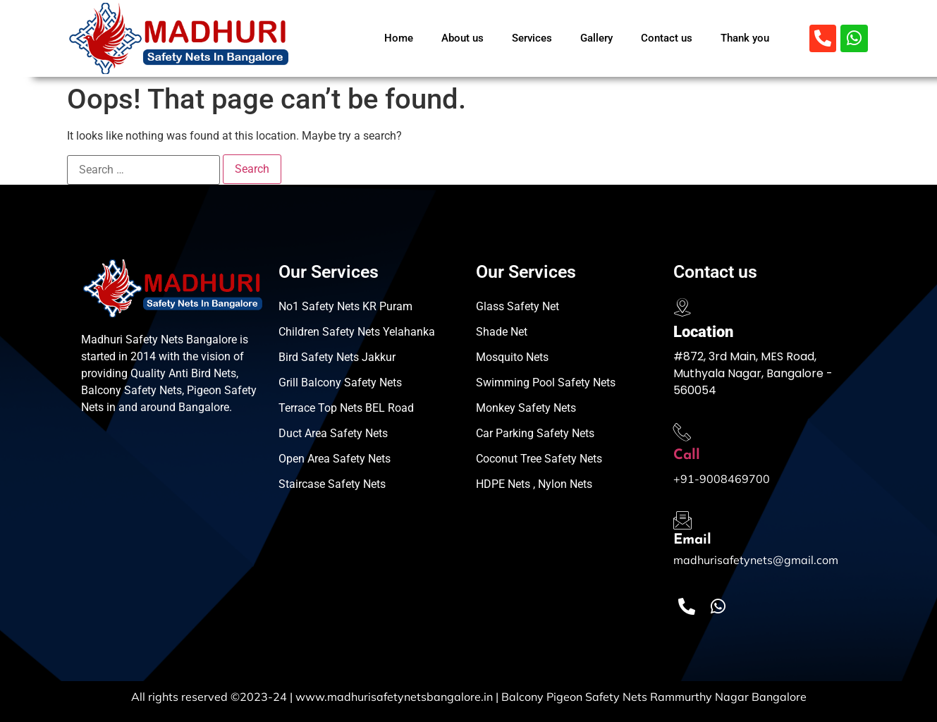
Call (686, 455)
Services (532, 38)
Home (398, 38)
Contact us (666, 38)
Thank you (745, 38)
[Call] (682, 432)
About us (462, 38)
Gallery (596, 38)
